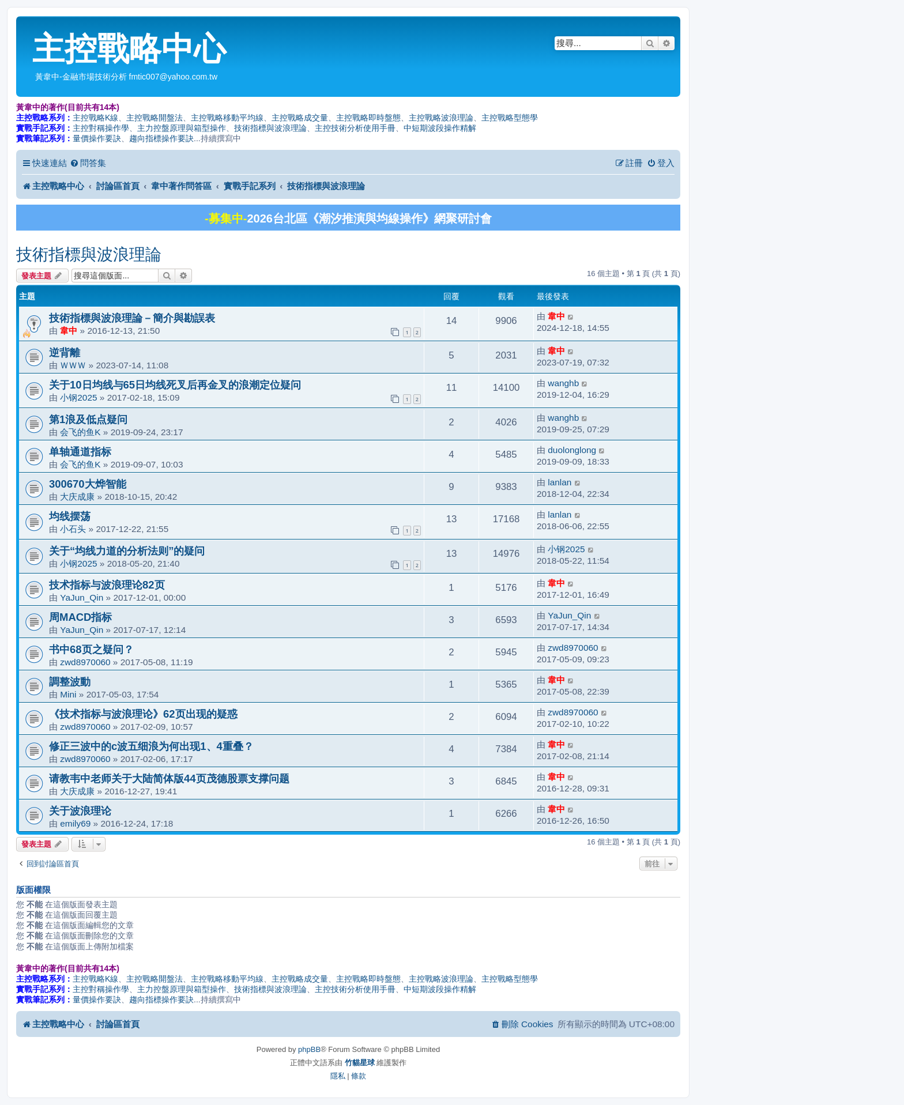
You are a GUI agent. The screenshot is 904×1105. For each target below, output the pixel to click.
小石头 (73, 529)
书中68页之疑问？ (91, 649)
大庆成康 (77, 496)
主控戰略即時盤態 (368, 117)
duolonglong (572, 450)
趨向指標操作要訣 (161, 138)
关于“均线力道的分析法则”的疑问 (127, 551)
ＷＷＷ (73, 365)
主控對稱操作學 (101, 128)
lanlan (559, 482)
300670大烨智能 (87, 484)
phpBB (309, 1049)
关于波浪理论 (80, 811)
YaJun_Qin (81, 597)
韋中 (68, 330)
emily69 (75, 823)
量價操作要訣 (97, 138)
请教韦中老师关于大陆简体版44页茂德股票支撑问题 (169, 778)
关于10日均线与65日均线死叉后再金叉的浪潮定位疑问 (175, 385)
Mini (68, 694)
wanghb (563, 383)
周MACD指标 (80, 617)
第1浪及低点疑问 (88, 419)
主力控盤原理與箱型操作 (181, 128)
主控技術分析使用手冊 (355, 128)
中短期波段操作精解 (440, 128)
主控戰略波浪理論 (441, 117)
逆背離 (64, 352)
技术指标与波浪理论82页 (107, 585)
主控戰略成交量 (300, 117)
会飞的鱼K (80, 432)
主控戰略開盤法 (154, 117)
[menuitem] (88, 163)
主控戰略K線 (95, 117)
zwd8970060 (85, 662)
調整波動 (70, 682)
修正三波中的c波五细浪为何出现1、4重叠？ (151, 746)
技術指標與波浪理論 (270, 128)
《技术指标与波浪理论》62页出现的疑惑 (257, 714)
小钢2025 (78, 397)
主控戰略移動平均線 (227, 117)
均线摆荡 (70, 516)
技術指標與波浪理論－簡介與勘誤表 (132, 318)
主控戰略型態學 (509, 117)
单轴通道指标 (80, 452)
